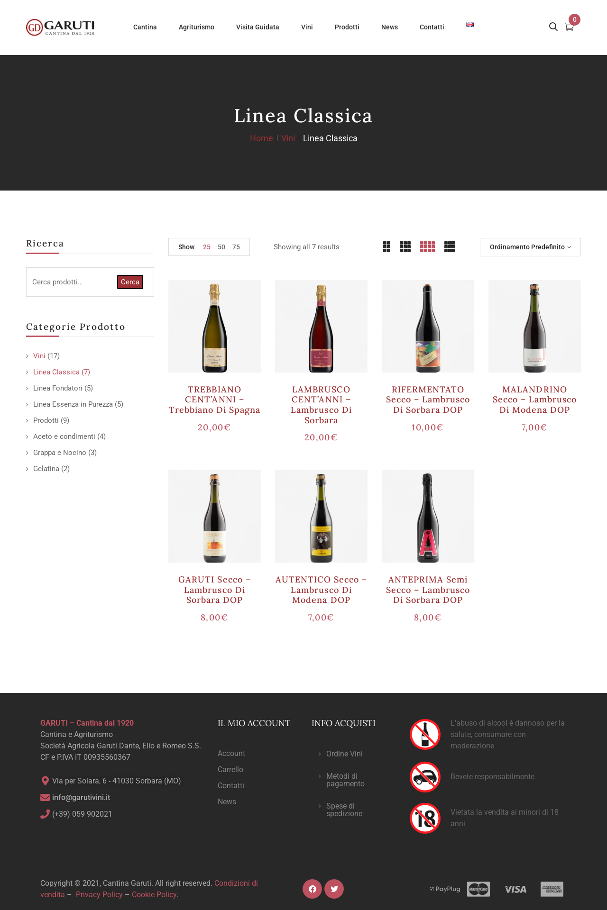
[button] (353, 754)
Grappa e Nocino (59, 452)
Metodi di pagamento (345, 780)
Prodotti (46, 420)
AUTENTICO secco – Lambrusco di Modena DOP (322, 589)
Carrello (230, 769)
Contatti (231, 785)
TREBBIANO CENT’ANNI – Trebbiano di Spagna (215, 399)
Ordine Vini (344, 753)
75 (236, 247)
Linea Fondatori (58, 388)
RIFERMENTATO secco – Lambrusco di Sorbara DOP (428, 399)
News (227, 801)
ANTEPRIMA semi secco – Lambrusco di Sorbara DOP (428, 589)
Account (231, 753)
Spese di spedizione (344, 809)
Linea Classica (56, 372)
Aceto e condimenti (64, 436)
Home (261, 138)
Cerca (130, 282)
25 (207, 247)
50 (221, 247)
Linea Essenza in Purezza (73, 404)
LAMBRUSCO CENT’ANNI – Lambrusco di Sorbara (321, 405)
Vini (288, 138)
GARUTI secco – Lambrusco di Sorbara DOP (214, 589)
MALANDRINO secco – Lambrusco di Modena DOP (535, 399)
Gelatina (46, 468)
